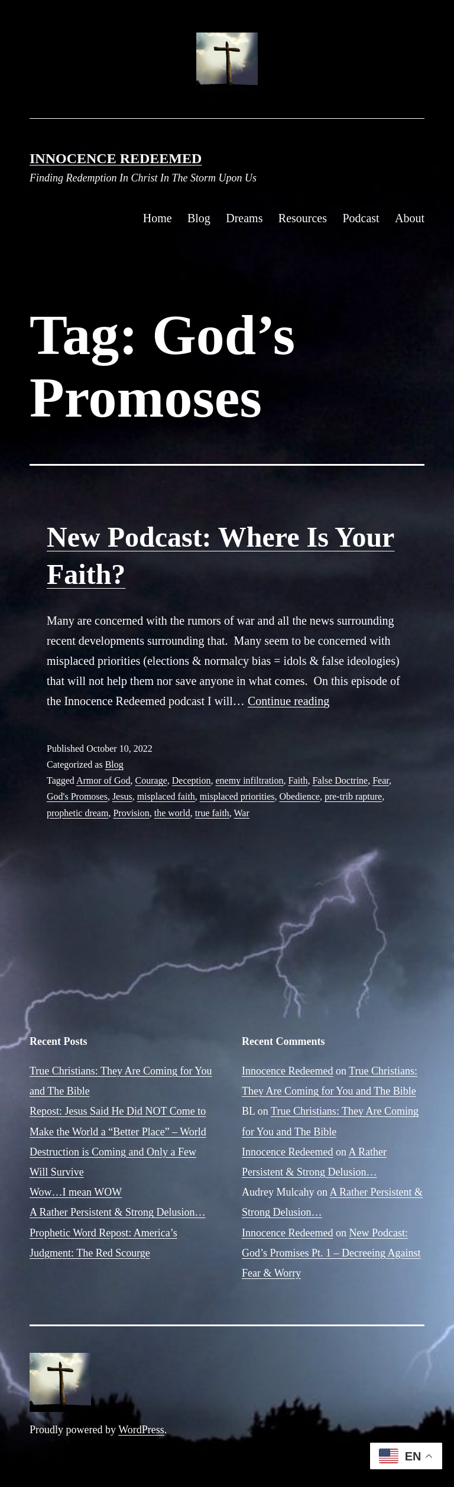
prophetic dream (77, 813)
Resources (302, 218)
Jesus (122, 796)
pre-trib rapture (353, 796)
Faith (298, 780)
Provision (131, 813)
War (241, 813)
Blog (198, 218)
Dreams (244, 218)
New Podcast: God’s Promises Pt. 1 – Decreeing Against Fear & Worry (331, 1253)
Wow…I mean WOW (76, 1192)
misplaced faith (166, 796)
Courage (151, 780)
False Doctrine (340, 780)
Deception (191, 780)
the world (172, 813)
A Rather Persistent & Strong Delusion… (117, 1212)
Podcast (360, 218)
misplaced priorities (237, 796)
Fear (380, 780)
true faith (212, 813)
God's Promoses (77, 796)
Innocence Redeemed (116, 158)
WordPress (141, 1430)
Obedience (300, 796)
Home (157, 218)
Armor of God (103, 780)
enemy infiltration (249, 780)
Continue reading (288, 700)
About (409, 218)
